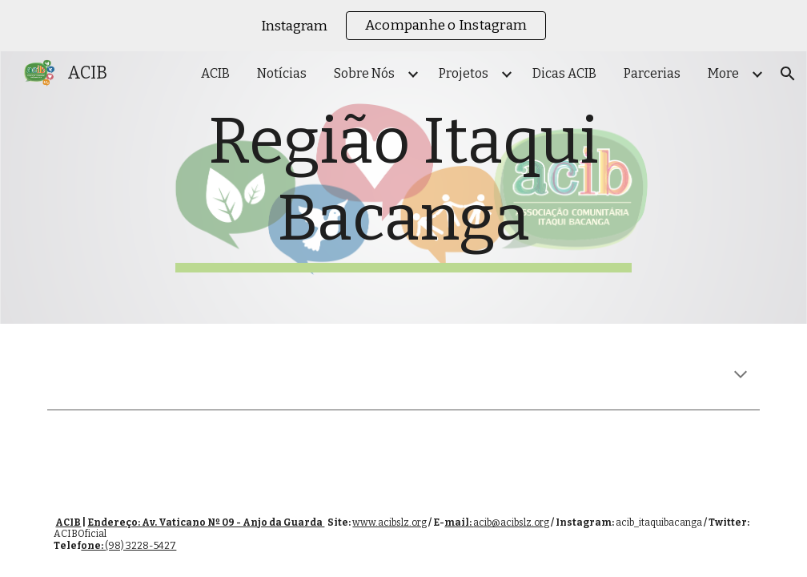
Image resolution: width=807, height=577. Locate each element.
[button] (788, 73)
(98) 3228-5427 (140, 545)
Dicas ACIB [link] (564, 73)
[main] (403, 187)
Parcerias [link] (652, 73)
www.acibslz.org (389, 522)
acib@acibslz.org (511, 522)
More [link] (723, 73)
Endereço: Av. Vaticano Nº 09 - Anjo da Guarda (205, 522)
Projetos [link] (463, 73)
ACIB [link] (215, 73)
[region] (403, 25)
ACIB (68, 522)
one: (93, 545)
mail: (458, 522)
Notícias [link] (282, 73)
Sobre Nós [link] (364, 73)
